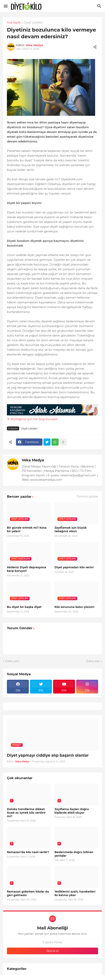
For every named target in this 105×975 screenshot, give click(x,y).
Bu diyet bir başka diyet (24, 607)
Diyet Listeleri (33, 22)
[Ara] (100, 6)
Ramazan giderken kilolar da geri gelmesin (28, 893)
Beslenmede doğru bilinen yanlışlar (73, 853)
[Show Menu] (5, 6)
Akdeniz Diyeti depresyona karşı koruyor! (26, 569)
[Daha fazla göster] (63, 442)
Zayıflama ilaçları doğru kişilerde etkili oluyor (71, 810)
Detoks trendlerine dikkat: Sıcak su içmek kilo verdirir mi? (26, 812)
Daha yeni (12, 661)
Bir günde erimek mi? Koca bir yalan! (27, 529)
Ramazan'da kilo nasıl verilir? (28, 852)
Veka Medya (33, 460)
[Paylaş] (95, 47)
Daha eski (93, 661)
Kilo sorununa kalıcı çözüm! (74, 607)
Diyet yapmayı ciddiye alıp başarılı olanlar (48, 755)
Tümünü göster (87, 496)
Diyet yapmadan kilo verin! (74, 567)
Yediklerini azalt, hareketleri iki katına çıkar (74, 893)
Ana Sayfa (14, 22)
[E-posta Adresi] (52, 942)
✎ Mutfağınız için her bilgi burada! (32, 419)
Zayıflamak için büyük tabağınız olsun (70, 529)
